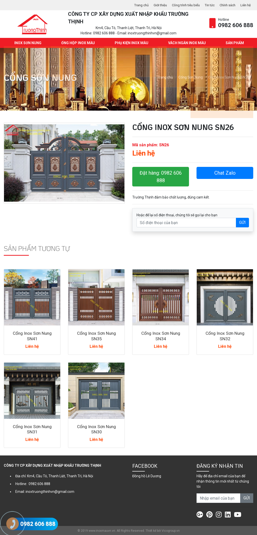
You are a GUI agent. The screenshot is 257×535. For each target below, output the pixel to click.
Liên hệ (245, 5)
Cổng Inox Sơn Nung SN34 (160, 335)
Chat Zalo (225, 173)
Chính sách (226, 5)
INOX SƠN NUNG (27, 43)
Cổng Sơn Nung (190, 77)
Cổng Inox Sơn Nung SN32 (225, 335)
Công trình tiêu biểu (181, 5)
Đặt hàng (161, 176)
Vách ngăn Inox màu (186, 43)
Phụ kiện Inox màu (131, 43)
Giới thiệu (154, 5)
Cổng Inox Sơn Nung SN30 (96, 428)
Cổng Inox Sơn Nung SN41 (32, 335)
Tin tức (206, 5)
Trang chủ (134, 5)
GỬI (242, 222)
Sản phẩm (234, 43)
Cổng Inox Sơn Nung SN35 (96, 335)
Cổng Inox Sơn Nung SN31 (32, 428)
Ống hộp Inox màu (77, 43)
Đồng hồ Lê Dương (146, 476)
